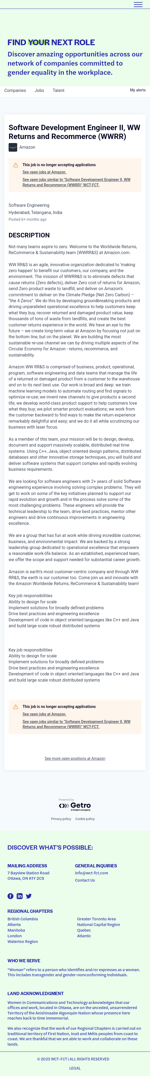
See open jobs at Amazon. (44, 172)
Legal (75, 1068)
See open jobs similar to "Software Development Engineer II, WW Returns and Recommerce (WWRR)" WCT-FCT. (76, 182)
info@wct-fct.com (91, 872)
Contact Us (85, 880)
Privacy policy (61, 819)
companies (15, 90)
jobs (39, 90)
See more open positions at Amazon (75, 758)
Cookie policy (85, 819)
